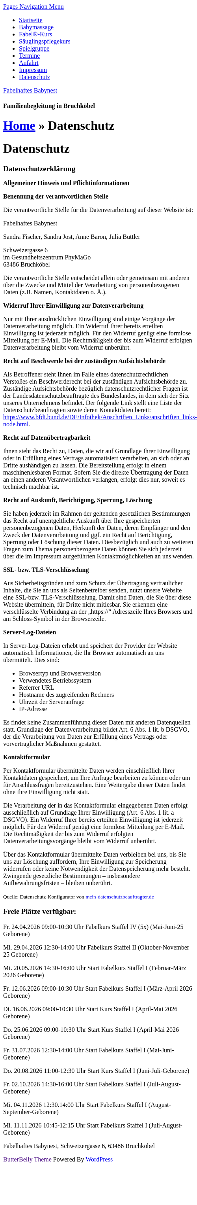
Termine (29, 55)
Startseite (31, 20)
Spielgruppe (34, 48)
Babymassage (36, 27)
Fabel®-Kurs (35, 34)
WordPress (99, 1159)
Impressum (33, 69)
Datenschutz (34, 77)
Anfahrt (29, 62)
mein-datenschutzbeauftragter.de (119, 897)
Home (19, 125)
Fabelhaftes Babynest (30, 90)
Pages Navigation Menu (33, 6)
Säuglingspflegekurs (45, 41)
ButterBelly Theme (28, 1159)
